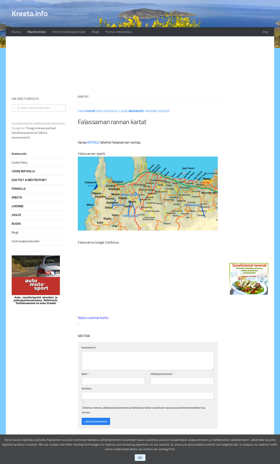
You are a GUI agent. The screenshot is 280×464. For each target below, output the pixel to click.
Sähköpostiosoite (162, 374)
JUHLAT (17, 215)
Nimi (85, 374)
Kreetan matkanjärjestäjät (67, 32)
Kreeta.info (30, 13)
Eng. (266, 32)
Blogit (93, 32)
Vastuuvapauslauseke (25, 241)
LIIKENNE (18, 207)
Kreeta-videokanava (116, 32)
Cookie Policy (19, 163)
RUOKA (16, 224)
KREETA (17, 198)
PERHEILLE (19, 189)
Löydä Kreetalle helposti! (147, 111)
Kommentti (88, 348)
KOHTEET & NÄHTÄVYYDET (29, 180)
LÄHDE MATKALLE (23, 172)
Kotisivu (86, 389)
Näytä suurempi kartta (94, 318)
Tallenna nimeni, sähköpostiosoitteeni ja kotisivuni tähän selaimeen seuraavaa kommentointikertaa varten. (143, 410)
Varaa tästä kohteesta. (99, 111)
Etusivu (16, 32)
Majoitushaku (36, 32)
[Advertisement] (148, 64)
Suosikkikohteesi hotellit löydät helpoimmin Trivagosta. (38, 131)
